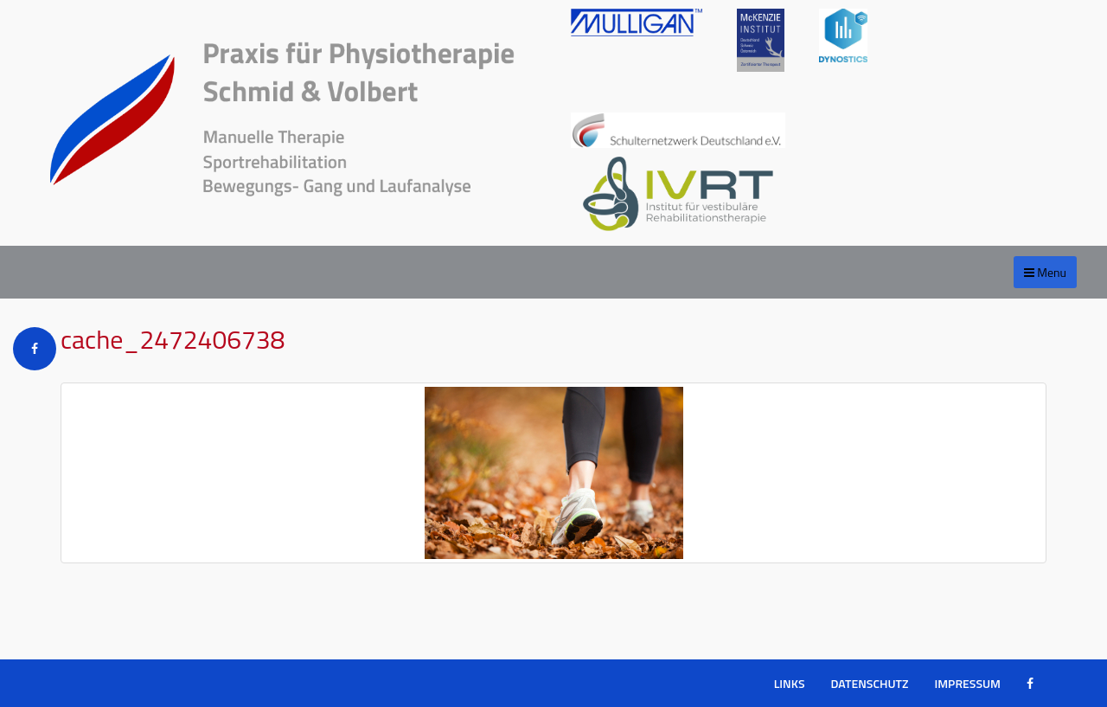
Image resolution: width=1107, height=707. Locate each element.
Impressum (967, 683)
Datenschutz (870, 683)
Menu (1045, 272)
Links (789, 683)
